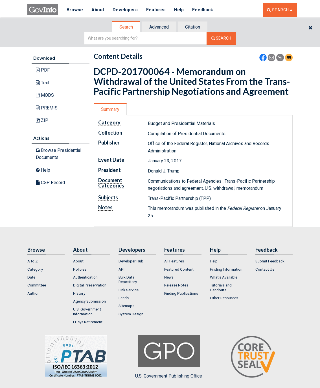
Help (179, 9)
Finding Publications (181, 293)
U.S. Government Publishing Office (168, 357)
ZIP (42, 120)
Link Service (129, 290)
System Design (131, 314)
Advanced (159, 27)
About (97, 9)
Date (31, 277)
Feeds (124, 298)
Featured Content (179, 269)
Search (126, 27)
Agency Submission (89, 301)
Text (42, 82)
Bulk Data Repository (128, 279)
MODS (45, 95)
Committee (36, 285)
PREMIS (47, 108)
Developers (125, 9)
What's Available (223, 277)
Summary (110, 109)
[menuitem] (46, 261)
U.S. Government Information (87, 311)
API (121, 269)
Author (33, 293)
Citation (192, 27)
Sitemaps (126, 305)
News (169, 277)
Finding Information (226, 269)
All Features (174, 261)
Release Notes (176, 285)
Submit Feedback (269, 261)
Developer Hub (131, 261)
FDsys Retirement (87, 322)
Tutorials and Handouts (221, 287)
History (79, 293)
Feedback (202, 9)
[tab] (126, 27)
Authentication (85, 277)
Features (156, 9)
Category (35, 269)
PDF (43, 70)
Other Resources (224, 298)
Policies (79, 269)
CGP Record (50, 182)
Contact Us (264, 269)
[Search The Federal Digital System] (221, 38)
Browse (75, 9)
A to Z (32, 261)
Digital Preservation (89, 285)
